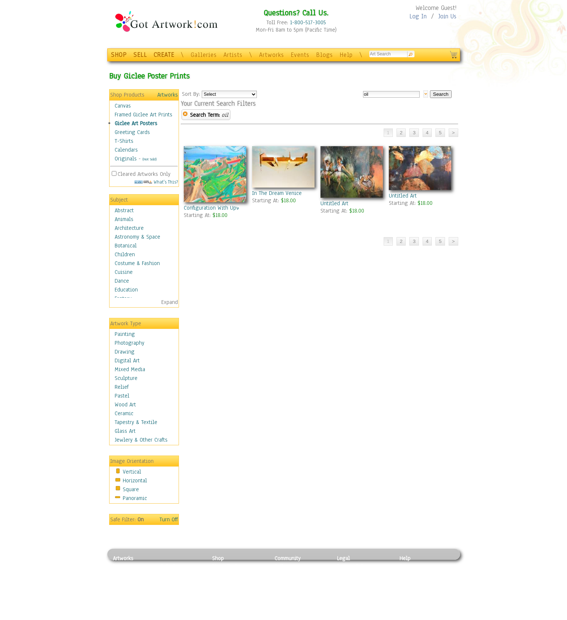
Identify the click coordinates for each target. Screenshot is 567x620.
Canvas (123, 105)
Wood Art (125, 404)
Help (346, 55)
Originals (126, 158)
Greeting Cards (132, 132)
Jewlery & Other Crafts (141, 439)
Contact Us (412, 566)
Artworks (271, 55)
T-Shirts (124, 141)
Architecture (129, 228)
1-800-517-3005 (308, 22)
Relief (122, 387)
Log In (418, 16)
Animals (124, 219)
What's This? (156, 182)
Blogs (324, 55)
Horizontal (135, 480)
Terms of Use (352, 575)
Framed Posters (230, 575)
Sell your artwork (295, 599)
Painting (125, 334)
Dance (122, 280)
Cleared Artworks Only (144, 174)
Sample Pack (414, 575)
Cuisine (124, 272)
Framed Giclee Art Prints (143, 114)
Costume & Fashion (137, 263)
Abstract (124, 210)
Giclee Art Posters (136, 123)
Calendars (126, 149)
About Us (410, 583)
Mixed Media (130, 369)
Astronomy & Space (137, 236)
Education (126, 289)
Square (131, 489)
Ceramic (124, 413)
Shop (218, 558)
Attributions (349, 583)
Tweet (406, 616)
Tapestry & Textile (136, 422)
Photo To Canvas (231, 566)
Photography (129, 343)
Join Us (447, 16)
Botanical (126, 245)
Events (300, 55)
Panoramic (135, 498)
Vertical (132, 471)
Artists (233, 55)
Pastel (122, 395)
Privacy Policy (353, 566)
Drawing (124, 351)
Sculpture (126, 378)
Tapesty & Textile (181, 599)
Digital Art (127, 360)
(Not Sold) (150, 159)
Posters (220, 583)
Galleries (204, 55)
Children (125, 254)
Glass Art (125, 431)
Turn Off (168, 519)
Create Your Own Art (235, 616)
